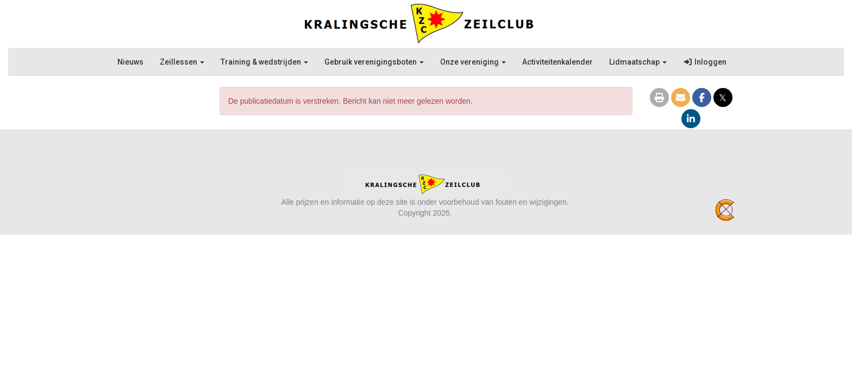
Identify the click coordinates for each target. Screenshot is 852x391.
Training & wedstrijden (264, 62)
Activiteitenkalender (557, 62)
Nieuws (130, 62)
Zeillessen (182, 62)
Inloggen (704, 62)
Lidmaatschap (638, 62)
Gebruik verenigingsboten (374, 62)
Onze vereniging (473, 62)
